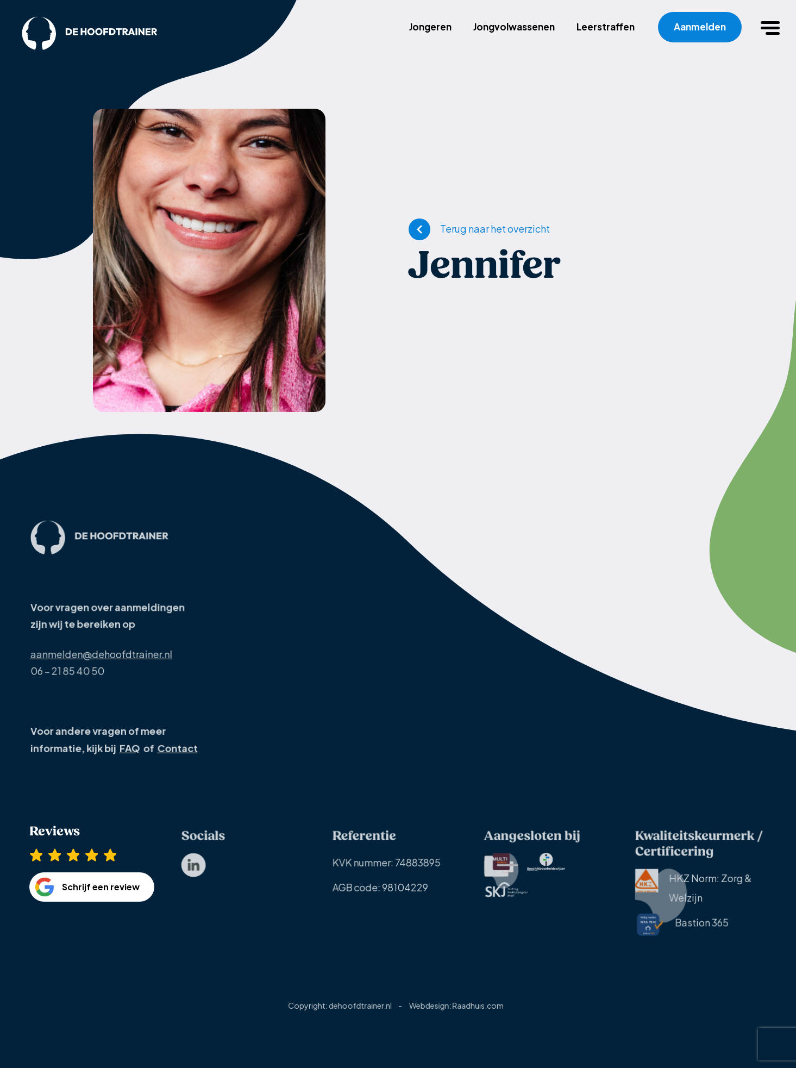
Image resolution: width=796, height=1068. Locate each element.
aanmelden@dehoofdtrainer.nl (101, 661)
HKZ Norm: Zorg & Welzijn (693, 894)
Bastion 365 (682, 932)
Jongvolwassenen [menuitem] (514, 27)
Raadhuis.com (477, 1013)
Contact (176, 754)
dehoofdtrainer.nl (360, 1013)
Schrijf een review (100, 898)
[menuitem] (193, 873)
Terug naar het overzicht (495, 228)
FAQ (129, 754)
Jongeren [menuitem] (430, 27)
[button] (771, 27)
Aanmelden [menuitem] (700, 27)
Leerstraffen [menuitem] (605, 27)
